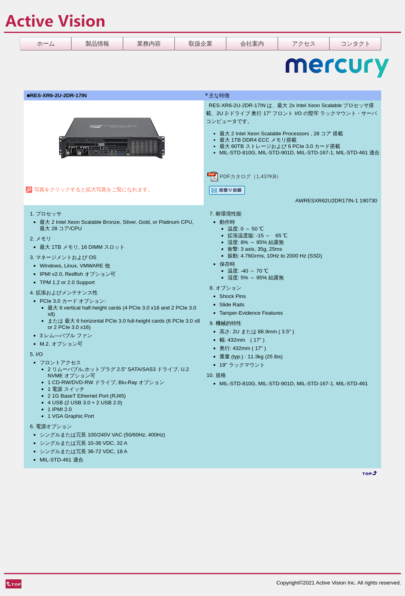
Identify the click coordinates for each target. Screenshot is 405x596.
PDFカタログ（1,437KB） (244, 176)
